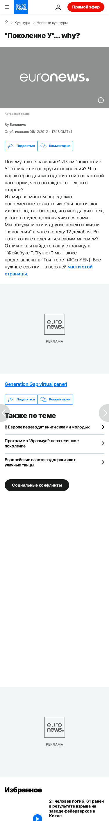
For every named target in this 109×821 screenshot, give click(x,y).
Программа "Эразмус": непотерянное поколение (42, 443)
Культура (22, 23)
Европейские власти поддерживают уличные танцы (40, 462)
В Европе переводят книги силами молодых (47, 426)
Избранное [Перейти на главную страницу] (23, 790)
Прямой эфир (86, 6)
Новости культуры (52, 23)
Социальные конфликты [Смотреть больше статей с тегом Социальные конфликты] (37, 484)
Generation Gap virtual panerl (36, 384)
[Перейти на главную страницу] (21, 7)
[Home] (6, 22)
